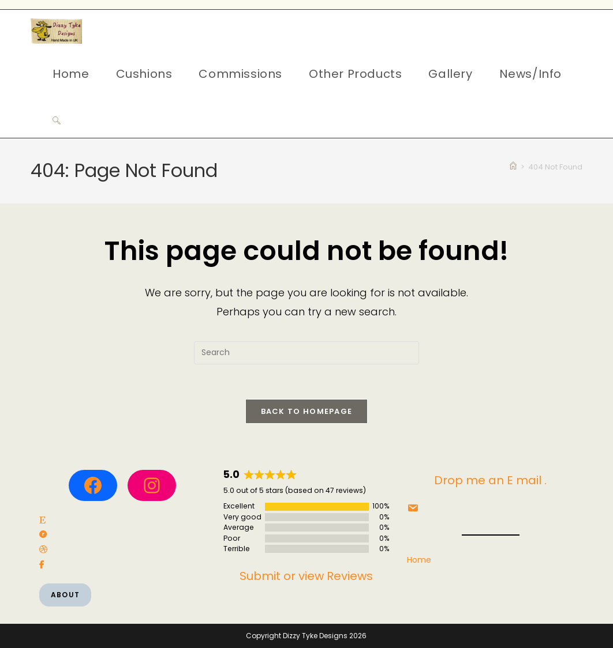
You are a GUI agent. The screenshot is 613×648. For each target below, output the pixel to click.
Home (419, 560)
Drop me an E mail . (490, 480)
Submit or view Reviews (306, 576)
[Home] (513, 166)
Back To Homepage (307, 411)
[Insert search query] (306, 352)
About (65, 595)
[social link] (42, 520)
